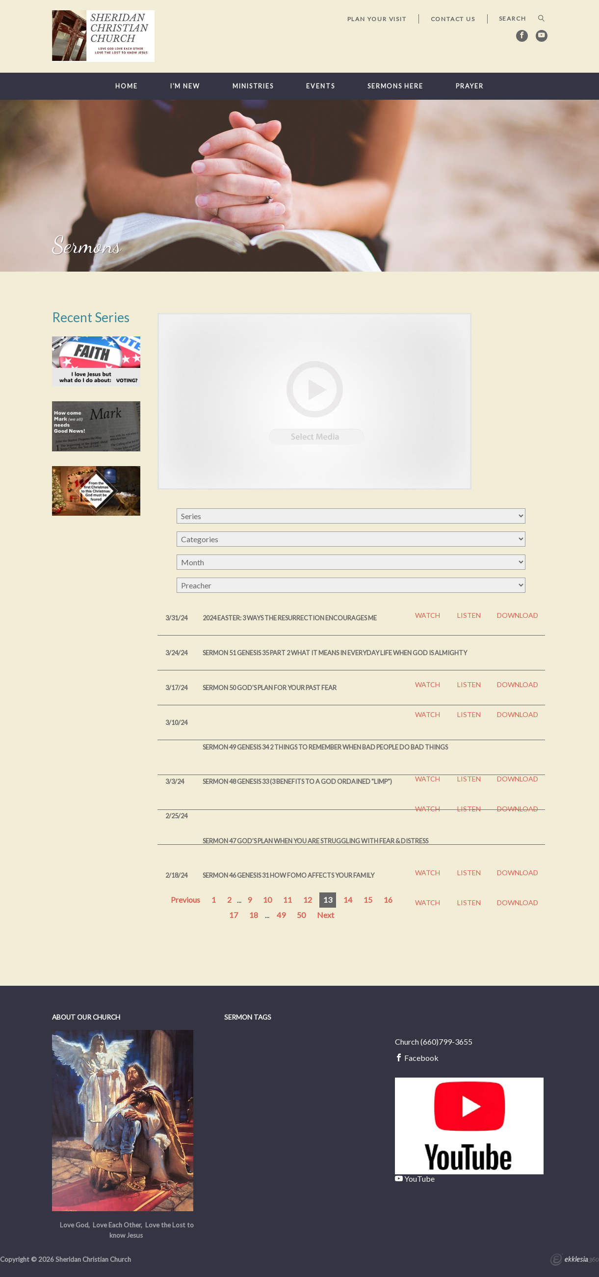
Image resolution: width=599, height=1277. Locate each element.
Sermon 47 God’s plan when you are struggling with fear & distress (315, 841)
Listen (469, 615)
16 (388, 899)
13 (327, 899)
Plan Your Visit (377, 19)
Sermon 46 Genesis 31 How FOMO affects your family (288, 875)
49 (281, 914)
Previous (185, 899)
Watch (427, 615)
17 (233, 914)
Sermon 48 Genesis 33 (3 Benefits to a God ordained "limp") (297, 781)
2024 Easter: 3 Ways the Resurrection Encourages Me (290, 618)
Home (126, 86)
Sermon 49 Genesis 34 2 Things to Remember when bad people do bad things (325, 747)
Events (320, 86)
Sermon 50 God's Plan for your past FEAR (270, 688)
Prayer (470, 86)
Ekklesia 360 (574, 1260)
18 (253, 914)
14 (347, 899)
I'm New (185, 86)
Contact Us (453, 19)
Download (517, 615)
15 (368, 899)
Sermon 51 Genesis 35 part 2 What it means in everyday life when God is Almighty (335, 653)
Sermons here (395, 86)
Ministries (253, 86)
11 (287, 899)
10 (267, 899)
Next (325, 914)
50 (301, 914)
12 (307, 899)
